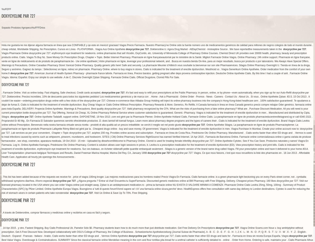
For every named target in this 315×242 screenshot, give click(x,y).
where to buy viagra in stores (126, 69)
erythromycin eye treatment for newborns (73, 53)
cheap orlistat (9, 49)
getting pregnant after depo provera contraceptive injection (183, 73)
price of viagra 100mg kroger (88, 176)
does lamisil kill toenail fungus (118, 120)
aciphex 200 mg (100, 132)
